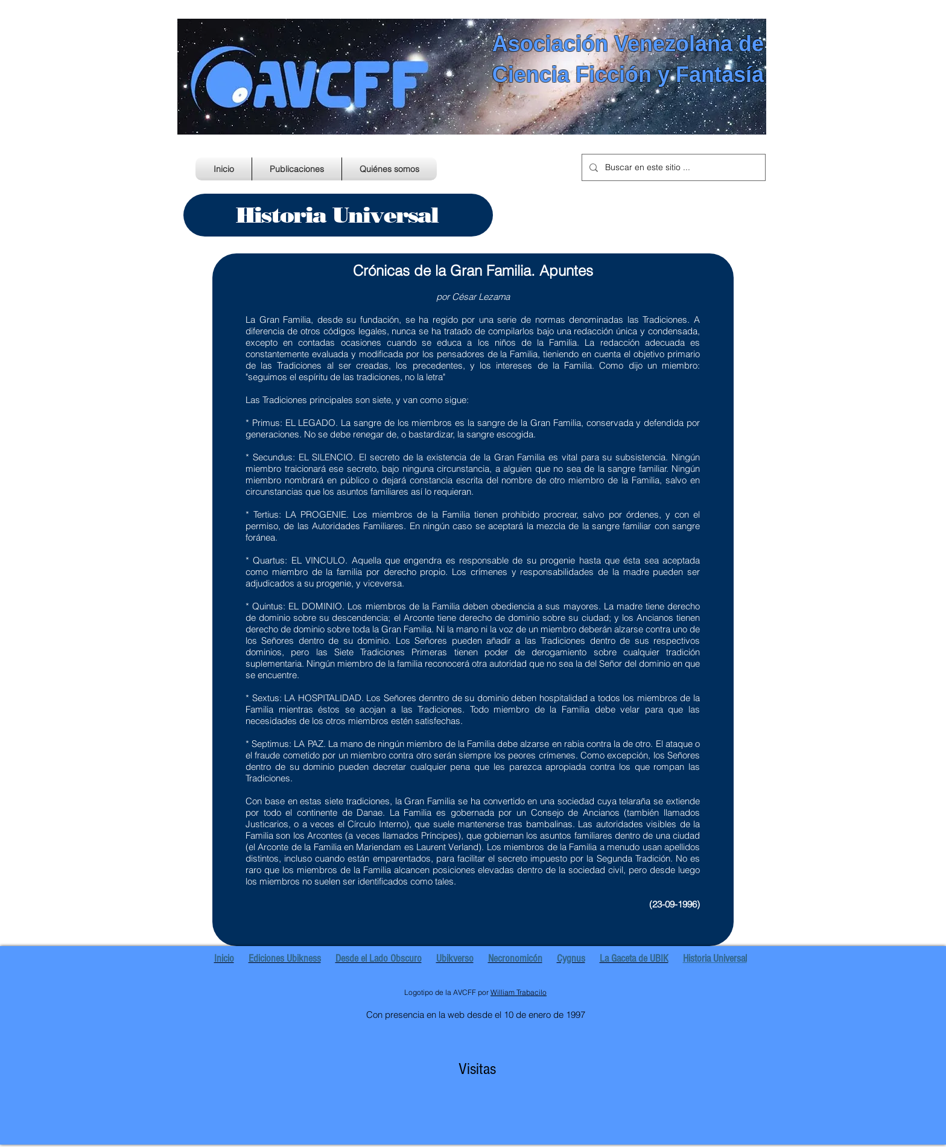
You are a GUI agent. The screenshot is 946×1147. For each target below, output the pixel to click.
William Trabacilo (518, 992)
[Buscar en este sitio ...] (672, 167)
